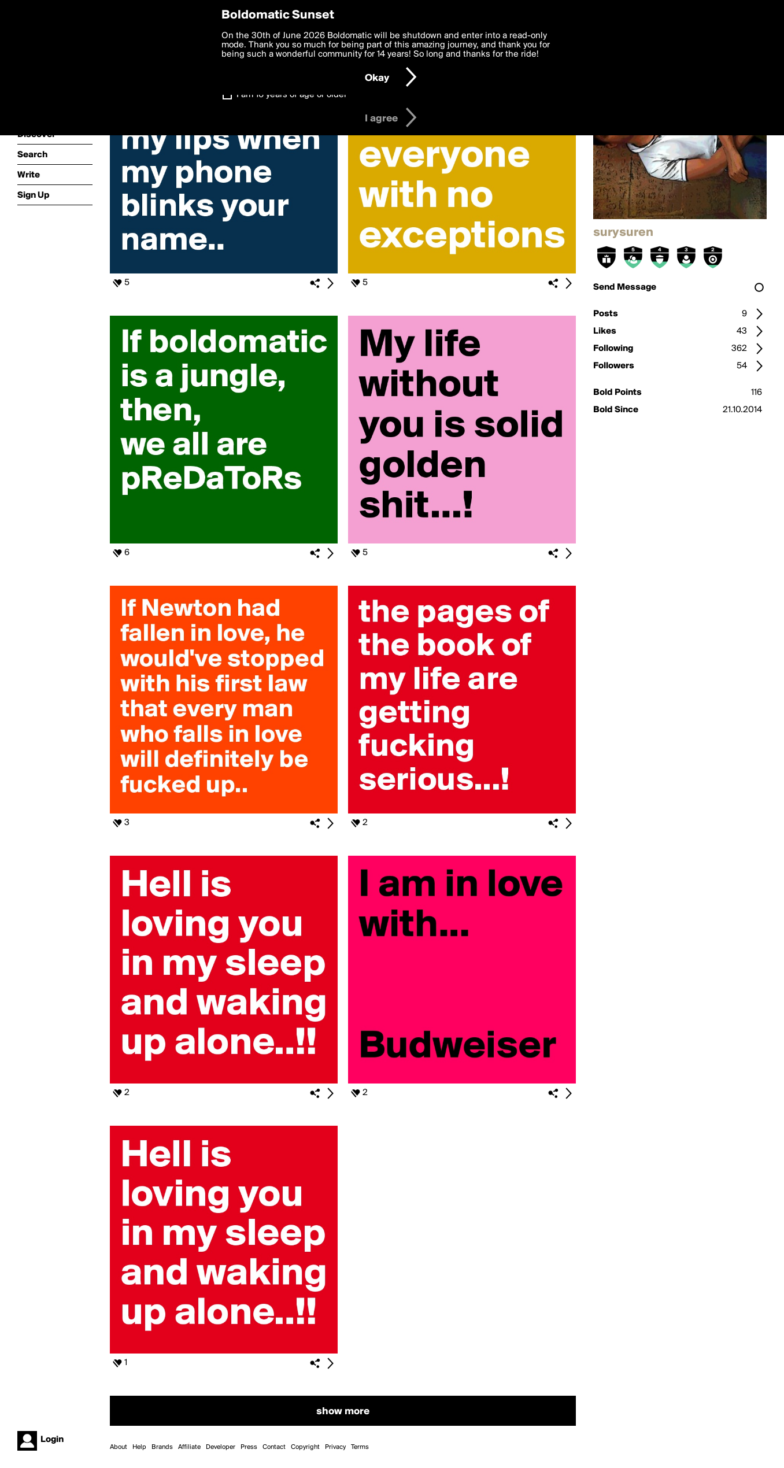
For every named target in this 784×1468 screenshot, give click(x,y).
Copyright (305, 1447)
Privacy (335, 1447)
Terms (360, 1447)
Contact (274, 1447)
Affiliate (189, 1447)
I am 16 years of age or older (291, 94)
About (118, 1447)
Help (139, 1447)
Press (249, 1447)
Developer (220, 1447)
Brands (162, 1447)
